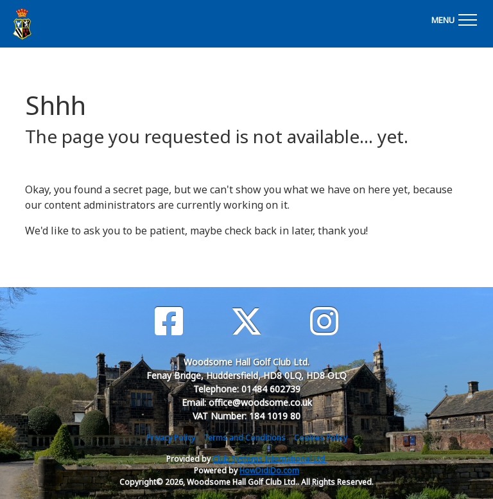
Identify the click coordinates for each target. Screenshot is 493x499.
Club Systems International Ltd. (269, 458)
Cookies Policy (320, 437)
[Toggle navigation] (454, 18)
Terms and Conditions (244, 437)
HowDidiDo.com (269, 470)
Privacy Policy (170, 437)
